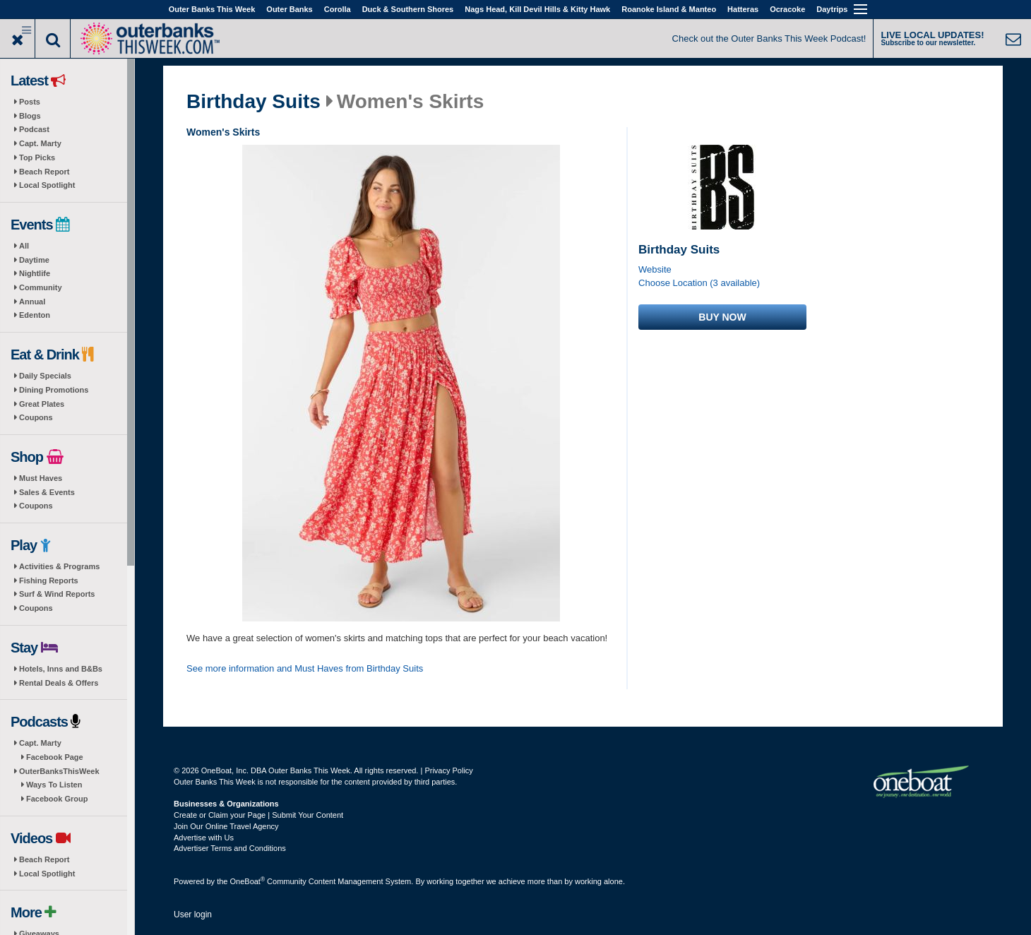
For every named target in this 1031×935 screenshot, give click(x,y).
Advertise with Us (204, 837)
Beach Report (44, 171)
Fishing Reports (48, 580)
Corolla (337, 9)
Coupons (36, 417)
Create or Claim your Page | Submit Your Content (258, 815)
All (24, 246)
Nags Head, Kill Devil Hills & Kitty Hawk (537, 9)
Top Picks (37, 157)
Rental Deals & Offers (58, 683)
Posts (29, 101)
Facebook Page (54, 757)
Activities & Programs (59, 566)
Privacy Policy (448, 770)
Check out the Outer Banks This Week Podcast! (769, 38)
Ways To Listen (54, 784)
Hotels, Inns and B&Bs (60, 669)
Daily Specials (45, 375)
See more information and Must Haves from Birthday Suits (304, 668)
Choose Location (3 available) (699, 283)
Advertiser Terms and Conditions (230, 848)
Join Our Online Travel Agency (226, 826)
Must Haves (40, 478)
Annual (32, 301)
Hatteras (742, 9)
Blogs (30, 116)
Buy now (722, 317)
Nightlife (34, 273)
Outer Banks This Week (212, 9)
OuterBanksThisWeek (59, 771)
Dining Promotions (53, 390)
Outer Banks (289, 9)
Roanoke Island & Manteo (668, 9)
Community (40, 287)
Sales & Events (47, 492)
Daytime (34, 260)
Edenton (34, 315)
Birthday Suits (253, 101)
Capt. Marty (40, 143)
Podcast (34, 129)
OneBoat (248, 881)
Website (655, 269)
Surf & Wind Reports (57, 594)
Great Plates (41, 404)
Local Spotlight (47, 185)
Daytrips (831, 9)
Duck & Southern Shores (408, 9)
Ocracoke (787, 9)
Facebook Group (57, 798)
